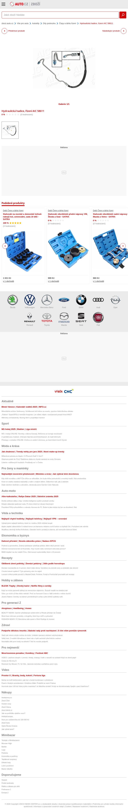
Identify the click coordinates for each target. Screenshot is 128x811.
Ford (64, 301)
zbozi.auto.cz (7, 23)
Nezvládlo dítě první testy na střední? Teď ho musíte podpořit (25, 641)
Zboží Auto (6, 723)
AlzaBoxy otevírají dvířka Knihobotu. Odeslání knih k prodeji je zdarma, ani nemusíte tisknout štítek (39, 530)
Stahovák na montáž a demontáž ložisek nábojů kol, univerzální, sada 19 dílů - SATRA (22, 216)
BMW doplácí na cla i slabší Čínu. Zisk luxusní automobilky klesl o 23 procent (31, 552)
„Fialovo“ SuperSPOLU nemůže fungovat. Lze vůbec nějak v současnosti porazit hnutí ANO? (37, 414)
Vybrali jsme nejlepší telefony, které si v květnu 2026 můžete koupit (27, 523)
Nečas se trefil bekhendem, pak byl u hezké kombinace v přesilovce (27, 680)
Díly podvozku (49, 23)
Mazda (64, 319)
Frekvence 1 (6, 789)
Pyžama (5, 753)
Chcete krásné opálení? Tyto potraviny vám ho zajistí (22, 571)
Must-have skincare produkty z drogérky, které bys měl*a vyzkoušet (27, 616)
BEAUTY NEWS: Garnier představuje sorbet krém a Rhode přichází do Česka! (31, 613)
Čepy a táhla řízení (67, 23)
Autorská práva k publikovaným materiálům (75, 804)
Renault (29, 319)
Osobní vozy (6, 704)
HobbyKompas (7, 716)
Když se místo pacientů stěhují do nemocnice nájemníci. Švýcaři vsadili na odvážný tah (35, 590)
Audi (98, 301)
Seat (81, 319)
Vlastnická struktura (96, 806)
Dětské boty (6, 762)
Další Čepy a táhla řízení (13, 210)
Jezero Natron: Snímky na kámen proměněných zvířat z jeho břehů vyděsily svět (32, 597)
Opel (115, 301)
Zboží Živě (5, 701)
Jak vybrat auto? (8, 729)
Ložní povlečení (8, 766)
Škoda (12, 301)
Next (123, 246)
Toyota (46, 319)
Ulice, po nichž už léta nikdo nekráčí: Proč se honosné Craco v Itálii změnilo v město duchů (36, 594)
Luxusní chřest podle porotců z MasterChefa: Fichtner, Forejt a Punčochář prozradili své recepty (38, 574)
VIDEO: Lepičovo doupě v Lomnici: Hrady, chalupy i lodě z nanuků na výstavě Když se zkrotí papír (39, 658)
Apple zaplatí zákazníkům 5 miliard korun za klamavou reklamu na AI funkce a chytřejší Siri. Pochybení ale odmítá (45, 526)
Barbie (4, 747)
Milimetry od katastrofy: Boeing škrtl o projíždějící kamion (23, 418)
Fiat (98, 319)
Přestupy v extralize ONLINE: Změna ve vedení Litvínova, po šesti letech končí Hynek (34, 440)
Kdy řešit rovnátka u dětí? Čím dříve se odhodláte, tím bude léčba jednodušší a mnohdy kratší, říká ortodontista (44, 478)
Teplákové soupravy (9, 759)
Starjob (4, 780)
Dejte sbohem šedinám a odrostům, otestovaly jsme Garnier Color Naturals (30, 485)
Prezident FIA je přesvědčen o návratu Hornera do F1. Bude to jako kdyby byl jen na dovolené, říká (39, 507)
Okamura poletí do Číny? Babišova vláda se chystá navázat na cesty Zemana (31, 459)
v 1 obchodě (8, 281)
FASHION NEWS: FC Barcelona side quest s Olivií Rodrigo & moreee (28, 619)
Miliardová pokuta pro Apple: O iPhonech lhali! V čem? (22, 456)
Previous (5, 246)
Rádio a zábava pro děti (11, 786)
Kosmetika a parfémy (10, 756)
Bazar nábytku (7, 769)
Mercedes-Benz (46, 301)
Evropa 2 (5, 793)
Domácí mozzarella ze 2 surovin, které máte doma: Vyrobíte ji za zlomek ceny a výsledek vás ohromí (40, 568)
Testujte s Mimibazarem (11, 740)
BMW (81, 301)
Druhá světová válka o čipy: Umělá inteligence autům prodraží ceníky (28, 501)
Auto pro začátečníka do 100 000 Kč (15, 720)
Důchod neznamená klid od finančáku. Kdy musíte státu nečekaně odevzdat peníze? (34, 549)
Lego (3, 750)
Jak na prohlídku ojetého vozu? (13, 713)
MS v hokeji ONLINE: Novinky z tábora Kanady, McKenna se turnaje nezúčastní (32, 434)
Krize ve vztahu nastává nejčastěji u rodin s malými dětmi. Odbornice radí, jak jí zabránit (35, 482)
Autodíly (35, 23)
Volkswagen (29, 301)
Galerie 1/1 (64, 104)
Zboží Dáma (6, 707)
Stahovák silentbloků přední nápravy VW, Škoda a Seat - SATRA (68, 215)
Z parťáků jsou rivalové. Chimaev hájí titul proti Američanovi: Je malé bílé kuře (31, 437)
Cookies (68, 806)
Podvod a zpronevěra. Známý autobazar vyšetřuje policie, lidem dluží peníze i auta (33, 546)
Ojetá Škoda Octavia (9, 726)
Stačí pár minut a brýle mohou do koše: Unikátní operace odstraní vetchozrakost (32, 635)
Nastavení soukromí (80, 806)
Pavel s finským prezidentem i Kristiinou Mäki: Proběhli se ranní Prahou (29, 683)
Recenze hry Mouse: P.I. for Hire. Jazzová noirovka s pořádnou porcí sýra (29, 664)
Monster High (7, 743)
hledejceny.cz (7, 697)
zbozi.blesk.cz (7, 710)
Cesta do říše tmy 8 (9, 661)
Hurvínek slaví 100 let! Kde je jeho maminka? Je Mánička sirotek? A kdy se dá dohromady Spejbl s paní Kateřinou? (45, 686)
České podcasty (8, 783)
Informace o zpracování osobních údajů (49, 806)
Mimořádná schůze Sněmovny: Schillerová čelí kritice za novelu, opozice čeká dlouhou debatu (37, 411)
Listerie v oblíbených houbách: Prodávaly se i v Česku (22, 462)
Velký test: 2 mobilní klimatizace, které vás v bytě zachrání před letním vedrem (31, 638)
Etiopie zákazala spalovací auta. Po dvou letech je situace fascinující (28, 504)
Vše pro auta (22, 23)
